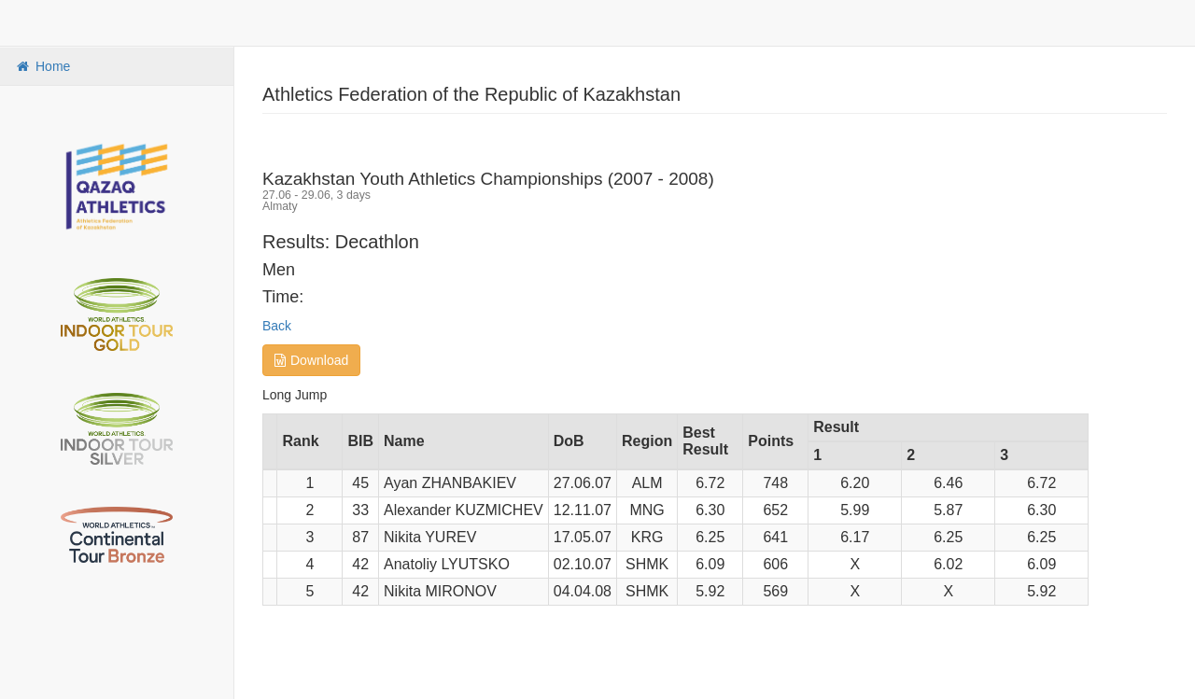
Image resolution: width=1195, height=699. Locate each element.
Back (276, 325)
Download (311, 360)
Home (42, 66)
